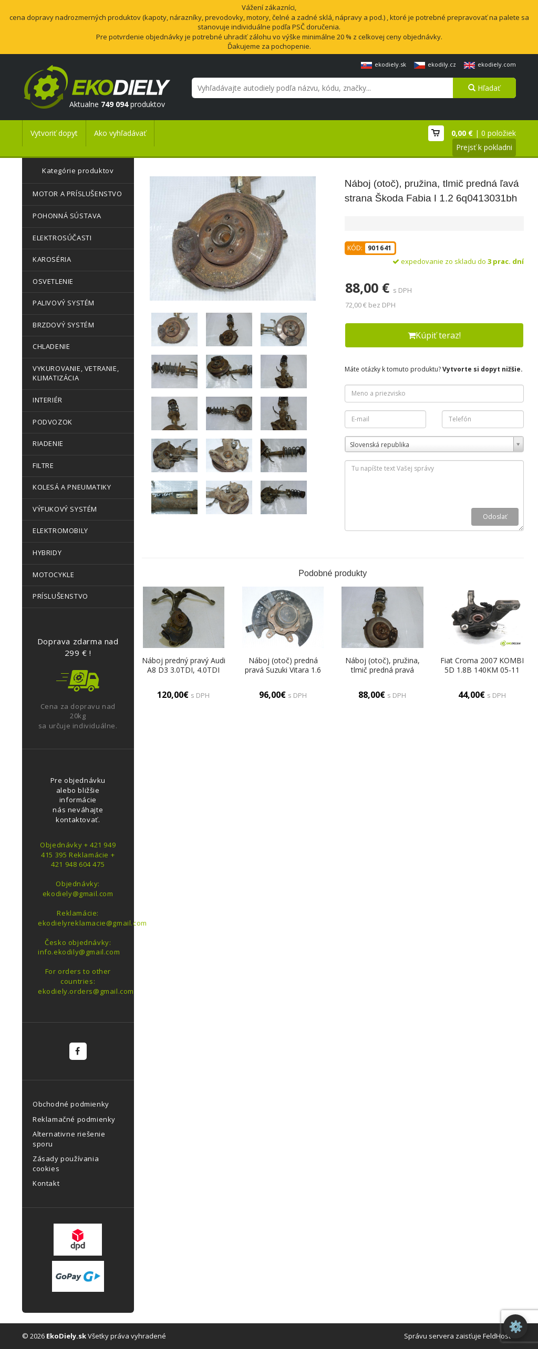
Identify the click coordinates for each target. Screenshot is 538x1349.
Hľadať (484, 88)
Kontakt (46, 1183)
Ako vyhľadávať (120, 133)
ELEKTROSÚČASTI (62, 237)
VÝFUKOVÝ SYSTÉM (65, 509)
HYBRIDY (47, 552)
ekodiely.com (490, 64)
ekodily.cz (435, 64)
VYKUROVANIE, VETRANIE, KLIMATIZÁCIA (76, 373)
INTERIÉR (48, 400)
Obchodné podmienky (71, 1104)
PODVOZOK (53, 422)
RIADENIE (48, 443)
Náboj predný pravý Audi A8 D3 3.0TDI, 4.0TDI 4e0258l (183, 669)
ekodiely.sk (383, 64)
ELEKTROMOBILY (60, 530)
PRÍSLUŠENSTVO (60, 596)
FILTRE (43, 465)
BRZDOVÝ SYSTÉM (63, 325)
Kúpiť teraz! (434, 335)
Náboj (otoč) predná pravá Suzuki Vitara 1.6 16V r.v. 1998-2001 (283, 669)
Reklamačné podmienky (74, 1119)
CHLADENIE (51, 346)
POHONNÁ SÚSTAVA (67, 215)
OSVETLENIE (53, 281)
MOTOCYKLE (53, 574)
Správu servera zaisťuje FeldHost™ (460, 1336)
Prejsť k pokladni (484, 147)
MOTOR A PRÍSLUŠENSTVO (77, 193)
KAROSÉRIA (52, 259)
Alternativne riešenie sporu (69, 1139)
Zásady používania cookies (66, 1163)
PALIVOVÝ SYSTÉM (64, 302)
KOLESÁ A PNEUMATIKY (72, 487)
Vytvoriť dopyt (54, 133)
